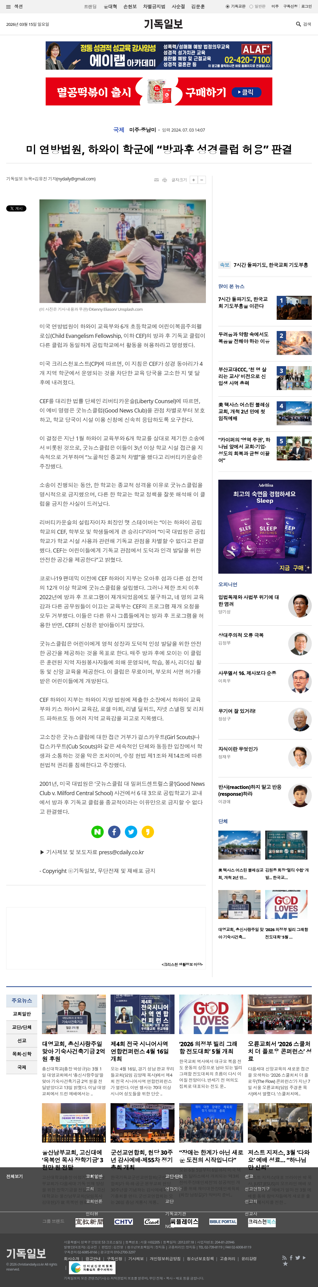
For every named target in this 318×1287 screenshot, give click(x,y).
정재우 (224, 757)
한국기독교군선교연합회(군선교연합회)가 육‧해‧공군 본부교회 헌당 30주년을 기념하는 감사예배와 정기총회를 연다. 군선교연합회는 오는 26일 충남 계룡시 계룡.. (142, 1189)
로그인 (306, 6)
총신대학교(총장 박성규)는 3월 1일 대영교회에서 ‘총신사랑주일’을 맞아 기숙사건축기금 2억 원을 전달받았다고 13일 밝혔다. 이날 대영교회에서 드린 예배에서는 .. (74, 1081)
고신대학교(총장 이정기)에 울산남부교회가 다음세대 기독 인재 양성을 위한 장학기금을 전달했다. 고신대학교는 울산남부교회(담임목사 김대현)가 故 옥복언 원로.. (73, 1189)
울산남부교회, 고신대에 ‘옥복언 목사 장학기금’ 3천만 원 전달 (72, 1160)
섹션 (14, 6)
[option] (241, 857)
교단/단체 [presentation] (21, 1027)
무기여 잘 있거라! (236, 711)
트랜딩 (90, 7)
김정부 (224, 643)
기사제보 (136, 1258)
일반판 (260, 6)
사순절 (178, 6)
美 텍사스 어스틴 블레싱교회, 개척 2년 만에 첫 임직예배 (244, 411)
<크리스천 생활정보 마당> (182, 964)
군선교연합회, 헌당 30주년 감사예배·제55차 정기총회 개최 (142, 1160)
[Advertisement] (265, 215)
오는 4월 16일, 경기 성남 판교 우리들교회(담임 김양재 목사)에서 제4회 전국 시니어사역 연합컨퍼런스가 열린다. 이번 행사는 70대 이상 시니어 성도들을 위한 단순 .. (142, 1081)
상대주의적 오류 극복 (241, 635)
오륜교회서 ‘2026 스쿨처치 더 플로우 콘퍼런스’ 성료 (280, 1051)
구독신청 (290, 6)
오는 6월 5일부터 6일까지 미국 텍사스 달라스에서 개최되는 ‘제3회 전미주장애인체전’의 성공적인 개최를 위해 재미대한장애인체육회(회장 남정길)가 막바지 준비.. (210, 1182)
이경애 (224, 801)
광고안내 (93, 1258)
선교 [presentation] (21, 1041)
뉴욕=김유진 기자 (40, 179)
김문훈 (198, 6)
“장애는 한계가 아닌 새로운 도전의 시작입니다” (211, 1156)
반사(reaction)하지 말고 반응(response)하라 (250, 790)
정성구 (224, 719)
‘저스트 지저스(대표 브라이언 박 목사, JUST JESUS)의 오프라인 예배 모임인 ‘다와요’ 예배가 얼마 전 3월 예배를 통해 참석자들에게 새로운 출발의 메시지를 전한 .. (280, 1189)
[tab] (21, 1014)
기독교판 (238, 6)
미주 (275, 6)
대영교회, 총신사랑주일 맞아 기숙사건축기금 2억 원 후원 (73, 1051)
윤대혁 (110, 6)
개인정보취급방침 (165, 1258)
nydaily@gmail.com (75, 179)
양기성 (224, 612)
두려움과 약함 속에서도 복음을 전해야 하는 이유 (244, 338)
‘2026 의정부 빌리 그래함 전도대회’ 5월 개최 (208, 1048)
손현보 (130, 6)
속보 (224, 265)
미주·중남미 (142, 130)
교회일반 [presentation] (22, 1014)
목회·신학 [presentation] (21, 1054)
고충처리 (227, 1258)
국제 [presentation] (21, 1067)
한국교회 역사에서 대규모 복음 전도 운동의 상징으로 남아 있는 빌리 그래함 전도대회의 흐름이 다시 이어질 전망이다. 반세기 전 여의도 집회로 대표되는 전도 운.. (211, 1073)
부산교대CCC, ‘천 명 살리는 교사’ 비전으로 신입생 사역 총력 (242, 376)
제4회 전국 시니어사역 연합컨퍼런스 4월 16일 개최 (140, 1051)
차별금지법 (154, 6)
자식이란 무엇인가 (238, 749)
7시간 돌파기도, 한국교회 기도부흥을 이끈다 (243, 303)
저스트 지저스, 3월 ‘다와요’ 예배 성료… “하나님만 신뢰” (278, 1160)
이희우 (224, 681)
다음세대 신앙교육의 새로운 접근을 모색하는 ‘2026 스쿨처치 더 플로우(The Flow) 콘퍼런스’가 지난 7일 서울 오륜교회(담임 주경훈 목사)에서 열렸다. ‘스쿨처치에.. (279, 1081)
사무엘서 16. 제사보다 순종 (247, 673)
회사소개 (72, 1258)
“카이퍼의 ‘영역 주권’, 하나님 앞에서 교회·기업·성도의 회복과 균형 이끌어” (244, 450)
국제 (119, 130)
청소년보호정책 (200, 1258)
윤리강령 (249, 1258)
